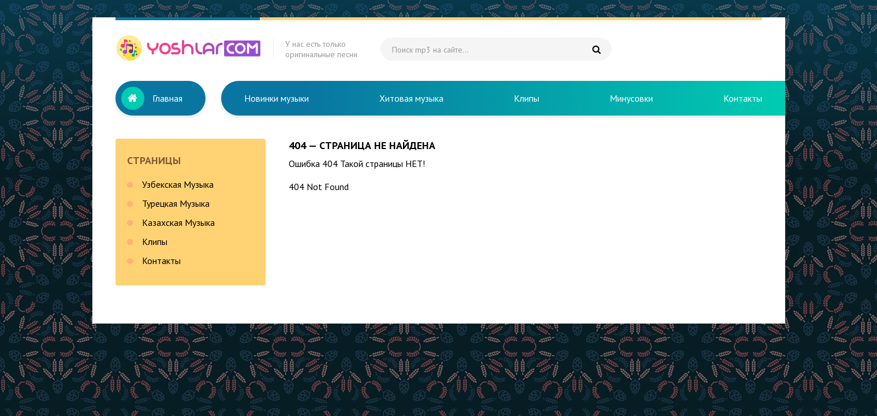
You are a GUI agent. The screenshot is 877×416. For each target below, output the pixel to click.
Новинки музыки (276, 98)
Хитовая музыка (411, 98)
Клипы (526, 98)
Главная (167, 98)
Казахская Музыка (178, 222)
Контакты (742, 98)
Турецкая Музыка (176, 203)
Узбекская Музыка (178, 184)
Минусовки (631, 98)
